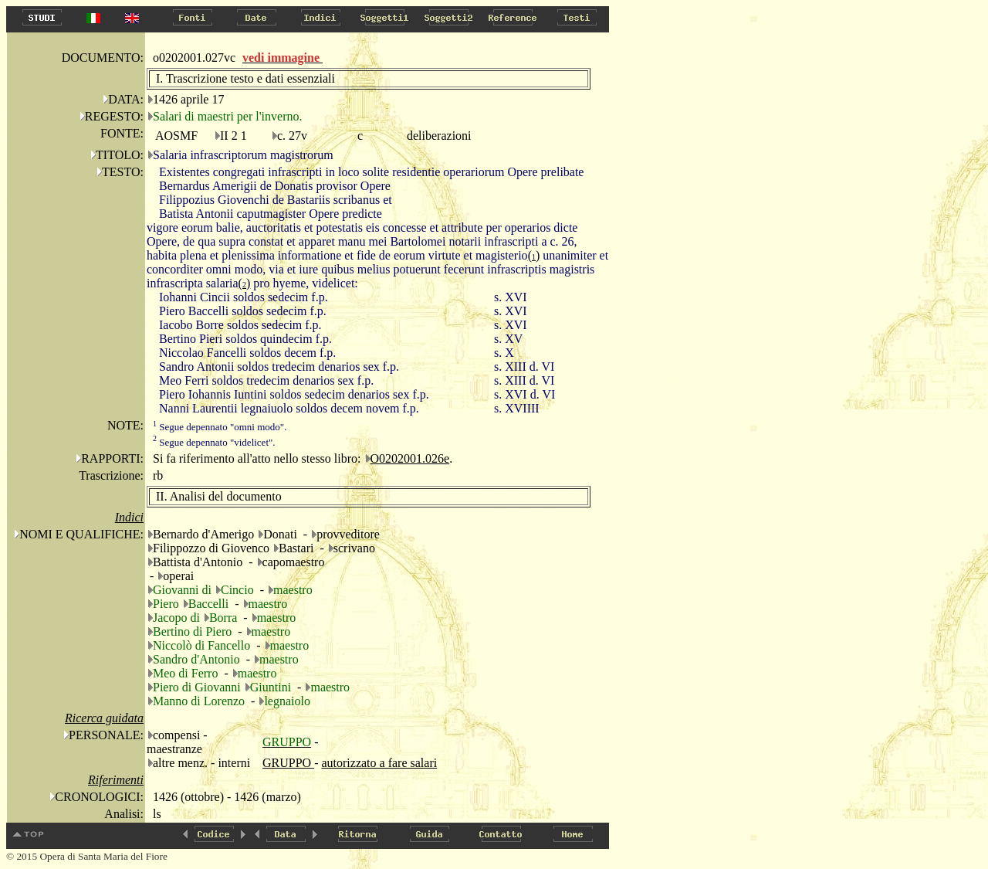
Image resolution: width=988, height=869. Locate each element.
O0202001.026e (410, 458)
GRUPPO (288, 762)
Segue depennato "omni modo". (219, 427)
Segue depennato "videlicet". (214, 442)
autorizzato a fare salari (379, 762)
